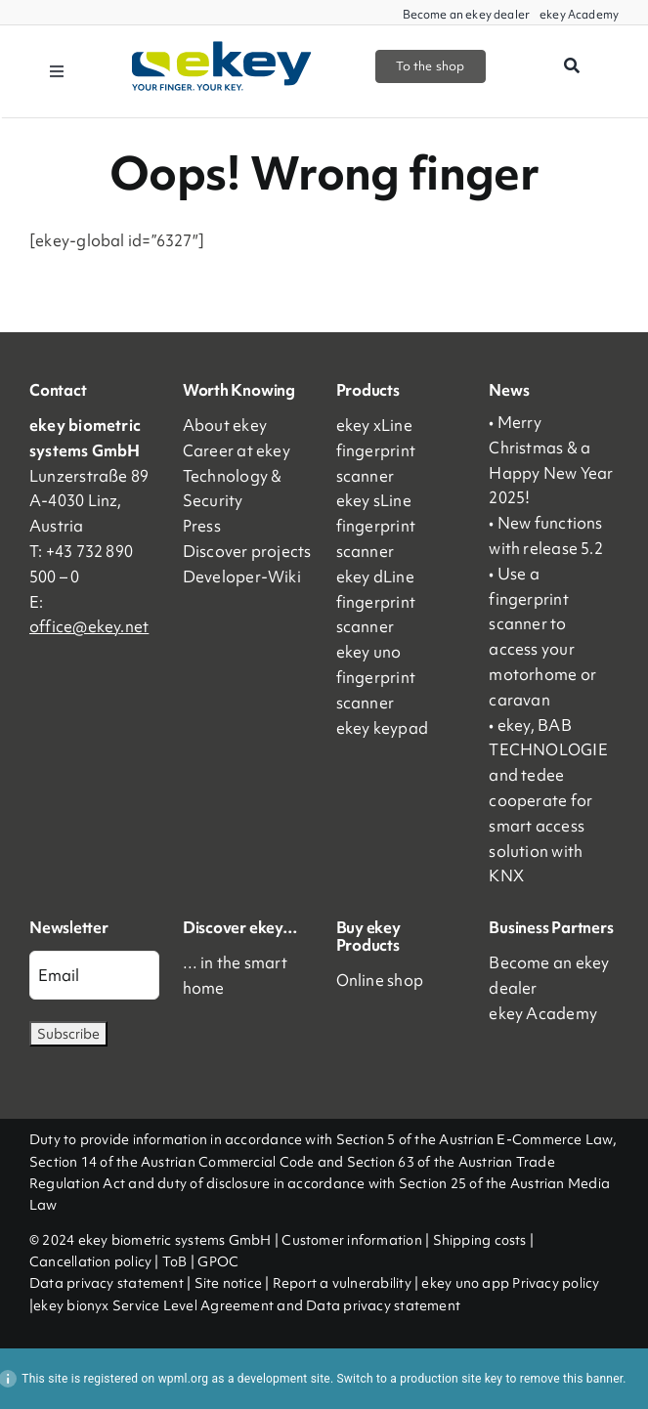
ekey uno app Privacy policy (510, 1283)
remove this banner (572, 1379)
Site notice (228, 1283)
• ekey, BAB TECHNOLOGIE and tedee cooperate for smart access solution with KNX (548, 800)
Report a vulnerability (342, 1283)
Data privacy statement (106, 1283)
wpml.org (183, 1379)
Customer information (351, 1240)
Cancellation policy (90, 1261)
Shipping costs (480, 1240)
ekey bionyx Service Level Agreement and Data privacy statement (246, 1305)
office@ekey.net (89, 626)
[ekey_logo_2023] (222, 48)
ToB (175, 1261)
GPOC (217, 1261)
